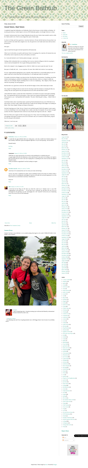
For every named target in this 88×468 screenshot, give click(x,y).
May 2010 (64, 244)
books (64, 303)
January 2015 (64, 151)
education (65, 329)
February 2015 (65, 149)
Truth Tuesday (66, 405)
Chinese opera (66, 308)
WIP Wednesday (66, 414)
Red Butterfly (66, 387)
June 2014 (64, 160)
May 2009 (64, 266)
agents (9, 127)
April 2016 (64, 142)
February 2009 (65, 271)
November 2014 (65, 155)
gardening (65, 342)
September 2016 (65, 140)
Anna (64, 285)
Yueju (64, 426)
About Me (65, 34)
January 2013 (64, 187)
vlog (64, 408)
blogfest (64, 301)
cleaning (65, 312)
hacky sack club (66, 347)
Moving (64, 367)
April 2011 (64, 224)
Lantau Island (66, 358)
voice (64, 410)
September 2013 (65, 172)
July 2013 (64, 176)
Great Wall (65, 344)
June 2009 (64, 264)
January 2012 (64, 208)
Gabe (64, 338)
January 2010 (64, 251)
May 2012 (64, 201)
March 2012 (64, 205)
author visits (65, 292)
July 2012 (64, 198)
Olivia (64, 372)
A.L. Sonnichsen (73, 44)
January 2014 (64, 167)
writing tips (65, 423)
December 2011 (65, 210)
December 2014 (65, 153)
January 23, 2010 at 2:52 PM (20, 153)
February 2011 (65, 228)
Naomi (64, 371)
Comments (66, 440)
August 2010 (64, 239)
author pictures (66, 290)
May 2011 (64, 223)
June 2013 (64, 178)
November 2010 (65, 233)
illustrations (65, 355)
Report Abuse (65, 431)
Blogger (55, 464)
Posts (64, 437)
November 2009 (65, 255)
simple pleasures (66, 390)
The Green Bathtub (30, 8)
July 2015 (64, 144)
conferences (65, 317)
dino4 (46, 464)
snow (64, 392)
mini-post (65, 362)
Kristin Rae (11, 136)
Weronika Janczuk (13, 168)
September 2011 (65, 215)
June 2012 (64, 199)
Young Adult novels (67, 424)
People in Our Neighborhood (69, 378)
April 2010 (64, 246)
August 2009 (64, 260)
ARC (64, 288)
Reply (10, 148)
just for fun (65, 356)
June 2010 (64, 242)
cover (64, 320)
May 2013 (64, 180)
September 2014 (65, 158)
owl (64, 374)
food (64, 335)
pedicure (65, 376)
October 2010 (64, 235)
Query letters (65, 383)
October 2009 (64, 257)
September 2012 (65, 194)
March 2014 (64, 165)
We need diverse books (68, 412)
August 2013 (64, 174)
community (65, 315)
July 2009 (64, 262)
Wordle (64, 415)
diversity (65, 326)
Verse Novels (66, 407)
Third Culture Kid (67, 401)
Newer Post (7, 223)
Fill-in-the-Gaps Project (68, 333)
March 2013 (64, 183)
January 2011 (64, 230)
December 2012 (65, 189)
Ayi (63, 295)
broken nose (65, 304)
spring (64, 396)
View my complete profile (67, 53)
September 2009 (65, 258)
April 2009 (64, 267)
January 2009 (64, 273)
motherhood (65, 363)
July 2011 (64, 219)
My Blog (10, 146)
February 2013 (65, 185)
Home (30, 223)
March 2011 (64, 226)
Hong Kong (65, 349)
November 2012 (65, 190)
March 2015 (64, 147)
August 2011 (64, 217)
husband (64, 351)
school (64, 389)
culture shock (66, 324)
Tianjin (64, 403)
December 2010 (65, 232)
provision (65, 381)
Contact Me (65, 38)
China (64, 306)
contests (64, 319)
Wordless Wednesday (67, 417)
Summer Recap (8, 230)
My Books (65, 36)
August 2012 (64, 196)
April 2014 (64, 164)
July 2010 (64, 241)
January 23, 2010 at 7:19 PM (24, 168)
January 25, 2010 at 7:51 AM (17, 186)
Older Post (53, 223)
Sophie (64, 394)
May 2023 (64, 138)
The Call (65, 398)
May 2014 (64, 162)
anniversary (65, 286)
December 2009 (65, 253)
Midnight (65, 360)
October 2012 (64, 192)
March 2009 (64, 269)
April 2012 (64, 203)
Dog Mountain (66, 328)
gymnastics (65, 346)
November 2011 (65, 212)
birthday (64, 299)
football (64, 337)
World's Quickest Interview (69, 419)
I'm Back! (15, 310)
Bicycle (64, 297)
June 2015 (64, 146)
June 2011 (64, 221)
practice (64, 380)
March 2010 (64, 248)
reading (64, 385)
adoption (65, 281)
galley (64, 340)
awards (64, 294)
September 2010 (65, 237)
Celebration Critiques (11, 318)
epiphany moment (67, 331)
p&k (10, 186)
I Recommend (66, 353)
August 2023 (64, 137)
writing (12, 127)
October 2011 (64, 214)
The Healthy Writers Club (68, 399)
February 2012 (65, 207)
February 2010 (65, 249)
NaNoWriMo (66, 369)
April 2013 (64, 181)
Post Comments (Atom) (15, 225)
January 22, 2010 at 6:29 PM (20, 136)
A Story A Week (66, 279)
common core (66, 313)
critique (64, 322)
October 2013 (64, 171)
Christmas (65, 310)
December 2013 (65, 169)
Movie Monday (66, 365)
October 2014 (64, 156)
